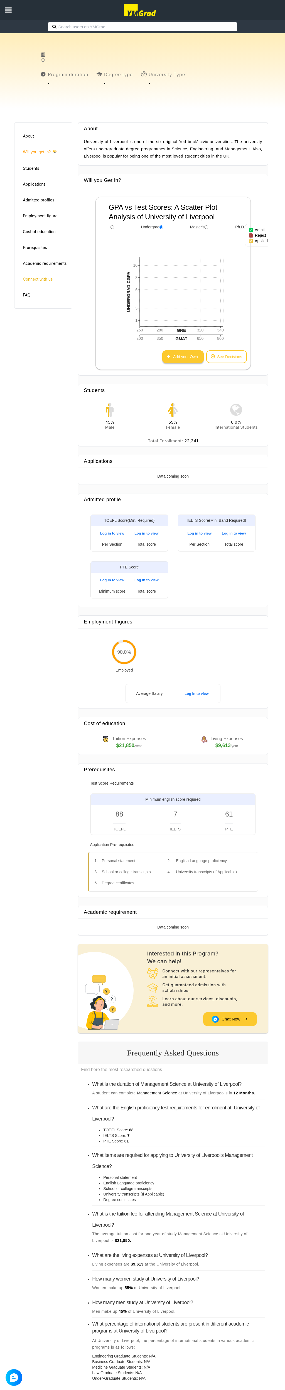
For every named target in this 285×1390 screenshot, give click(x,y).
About (28, 136)
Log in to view (112, 533)
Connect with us (38, 279)
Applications (34, 184)
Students (31, 168)
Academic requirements (45, 263)
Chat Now (229, 1018)
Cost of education (39, 231)
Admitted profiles (38, 200)
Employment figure (40, 215)
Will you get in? (39, 152)
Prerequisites (35, 247)
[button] (8, 10)
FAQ (26, 295)
